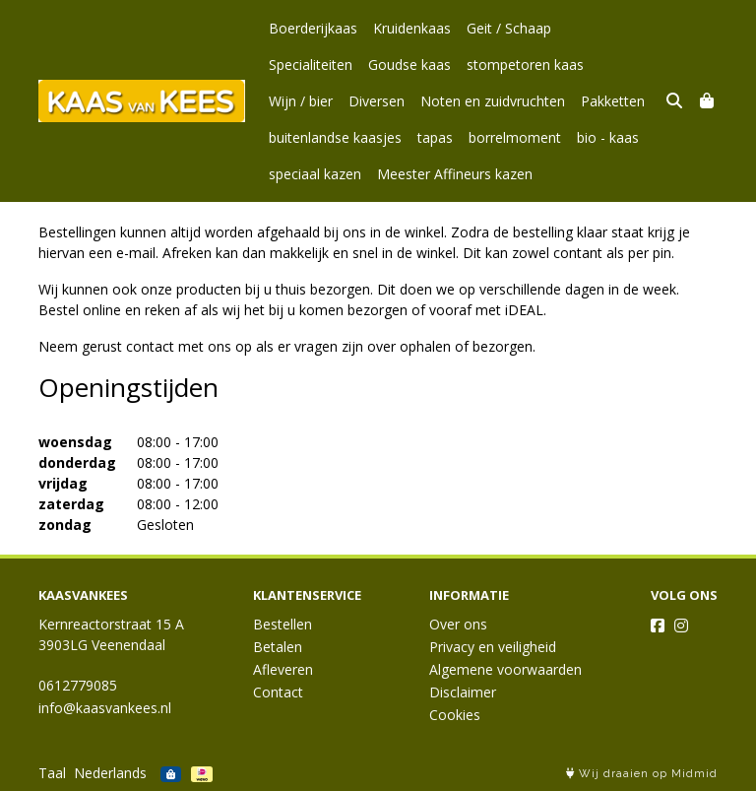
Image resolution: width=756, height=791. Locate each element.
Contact (278, 692)
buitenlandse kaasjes (575, 101)
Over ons (458, 624)
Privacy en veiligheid (492, 646)
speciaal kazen (552, 137)
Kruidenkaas (412, 28)
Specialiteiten (609, 28)
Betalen (277, 646)
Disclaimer (462, 692)
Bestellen (282, 624)
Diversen (608, 64)
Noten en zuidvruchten (341, 101)
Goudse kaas (310, 64)
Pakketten (461, 101)
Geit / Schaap (509, 28)
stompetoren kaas (425, 64)
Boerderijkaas (313, 28)
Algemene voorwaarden (505, 669)
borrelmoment (366, 137)
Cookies (454, 714)
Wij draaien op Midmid (642, 773)
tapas (286, 137)
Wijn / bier (532, 64)
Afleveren (283, 669)
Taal (52, 772)
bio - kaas (459, 137)
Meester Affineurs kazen (346, 174)
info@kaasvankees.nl (104, 707)
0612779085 (77, 685)
